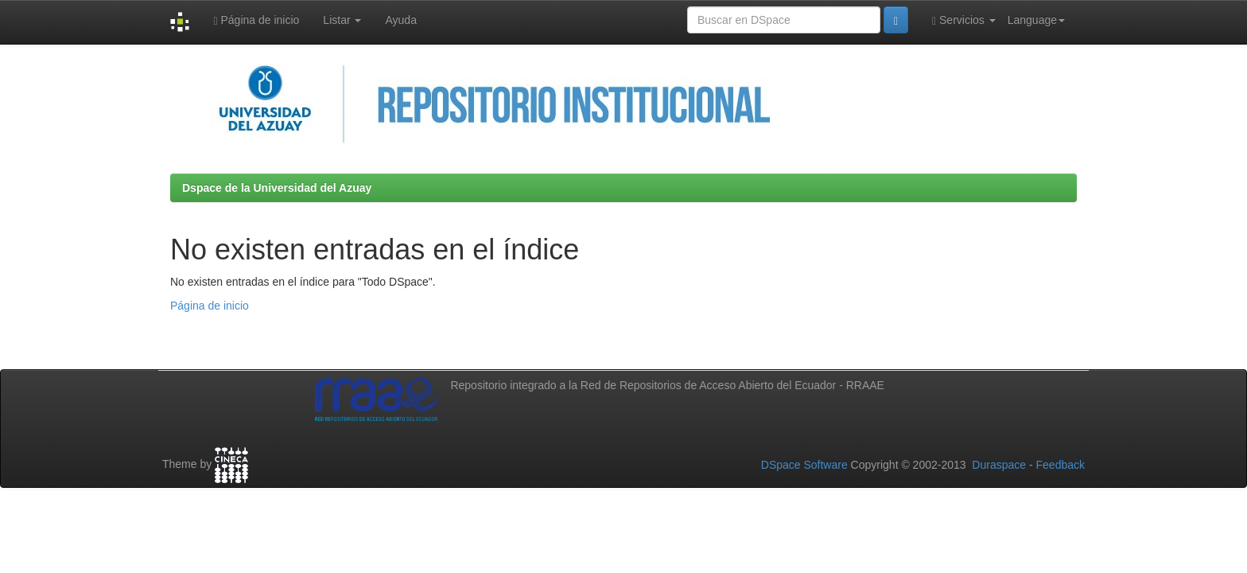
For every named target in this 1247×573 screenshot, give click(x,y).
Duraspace (999, 464)
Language (1036, 20)
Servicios (964, 20)
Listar (342, 20)
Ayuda (400, 20)
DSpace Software (804, 464)
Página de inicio (256, 20)
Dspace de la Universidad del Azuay (276, 187)
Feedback (1060, 464)
